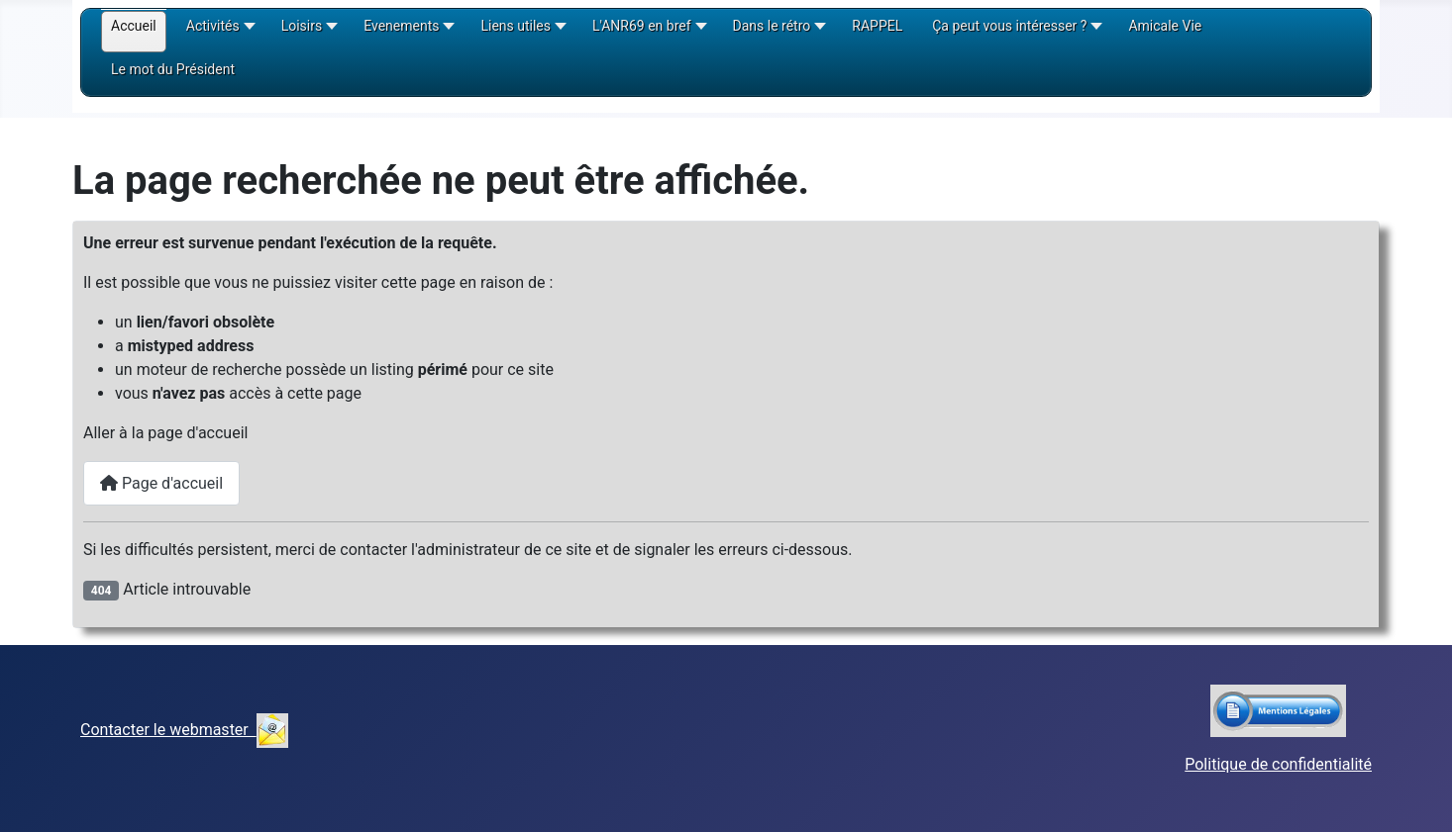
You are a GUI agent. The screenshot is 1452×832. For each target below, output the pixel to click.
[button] (219, 32)
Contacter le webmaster (184, 729)
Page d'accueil (161, 483)
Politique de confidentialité (1278, 764)
